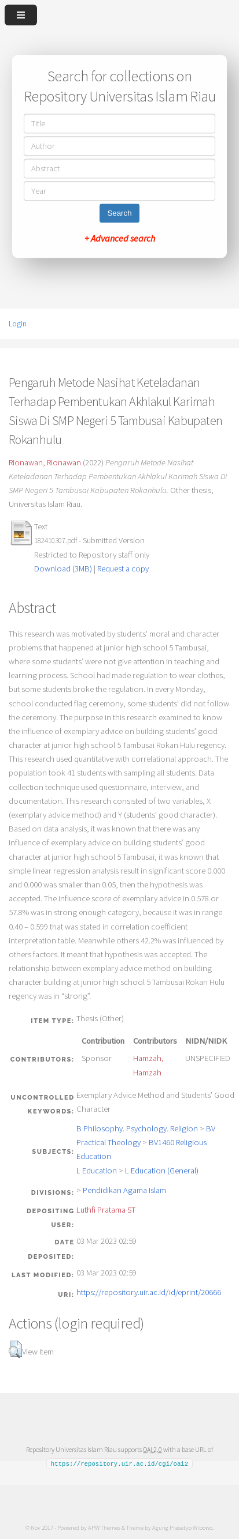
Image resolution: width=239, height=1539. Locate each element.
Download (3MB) (63, 568)
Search (119, 213)
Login (18, 323)
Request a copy (123, 568)
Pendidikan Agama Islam (124, 1190)
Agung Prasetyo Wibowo (182, 1527)
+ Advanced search (119, 238)
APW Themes (104, 1527)
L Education (96, 1170)
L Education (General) (161, 1170)
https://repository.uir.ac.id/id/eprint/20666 (148, 1292)
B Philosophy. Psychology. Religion (137, 1128)
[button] (15, 1349)
